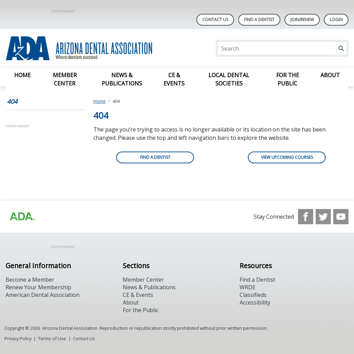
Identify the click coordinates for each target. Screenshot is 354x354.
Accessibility (255, 302)
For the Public (287, 79)
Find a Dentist (155, 157)
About (330, 75)
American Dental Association (43, 295)
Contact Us (215, 19)
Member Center (65, 79)
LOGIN (336, 19)
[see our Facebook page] (305, 216)
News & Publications (122, 79)
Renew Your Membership (38, 287)
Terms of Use (52, 338)
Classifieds (253, 295)
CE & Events (174, 79)
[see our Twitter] (323, 216)
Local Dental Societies (228, 79)
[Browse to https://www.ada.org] (22, 216)
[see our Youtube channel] (340, 216)
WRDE (247, 287)
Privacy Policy (17, 338)
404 (12, 101)
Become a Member (30, 279)
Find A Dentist (259, 19)
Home (22, 75)
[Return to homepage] (95, 48)
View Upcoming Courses (287, 157)
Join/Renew (302, 19)
